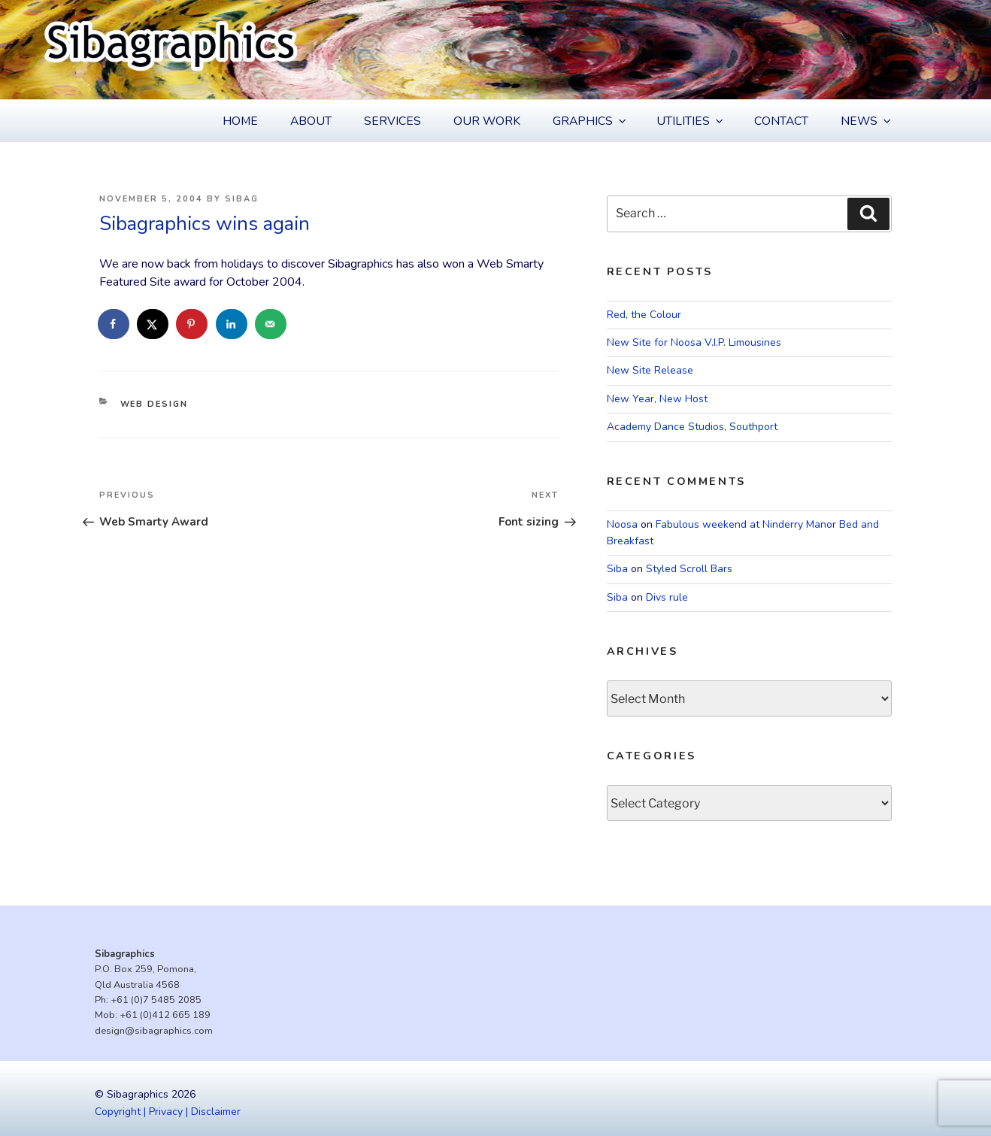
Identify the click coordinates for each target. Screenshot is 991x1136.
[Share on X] (153, 324)
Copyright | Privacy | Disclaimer (168, 1111)
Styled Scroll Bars (689, 569)
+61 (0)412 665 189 (165, 1015)
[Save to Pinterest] (192, 324)
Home (240, 121)
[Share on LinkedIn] (232, 324)
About (311, 121)
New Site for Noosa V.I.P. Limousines (694, 342)
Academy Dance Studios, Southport (692, 427)
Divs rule (667, 597)
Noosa (622, 524)
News (867, 121)
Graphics (591, 121)
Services (392, 121)
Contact (781, 121)
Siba (617, 569)
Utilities (691, 121)
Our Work (486, 121)
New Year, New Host (657, 399)
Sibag (242, 198)
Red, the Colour (644, 314)
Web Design (154, 404)
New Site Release (650, 370)
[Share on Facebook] (114, 324)
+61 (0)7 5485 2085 (156, 1000)
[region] (495, 49)
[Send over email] (271, 324)
